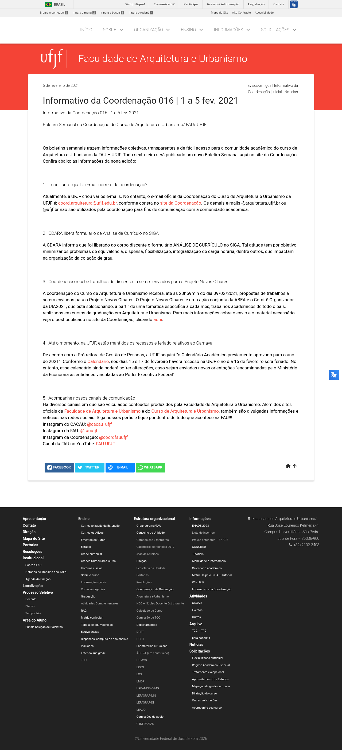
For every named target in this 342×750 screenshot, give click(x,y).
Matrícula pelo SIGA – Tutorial (212, 575)
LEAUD (141, 710)
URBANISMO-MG (148, 688)
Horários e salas (92, 568)
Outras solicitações (205, 700)
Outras (196, 617)
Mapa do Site (219, 12)
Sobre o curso (90, 575)
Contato (29, 525)
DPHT (140, 639)
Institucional (33, 558)
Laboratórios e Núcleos (152, 646)
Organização (148, 29)
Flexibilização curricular (207, 658)
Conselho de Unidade (151, 532)
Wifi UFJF (198, 582)
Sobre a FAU (33, 565)
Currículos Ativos (92, 532)
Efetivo (29, 606)
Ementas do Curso (93, 540)
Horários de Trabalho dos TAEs (45, 572)
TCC (84, 660)
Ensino (188, 29)
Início (86, 29)
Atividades (198, 596)
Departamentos (147, 625)
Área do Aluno (34, 620)
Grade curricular (91, 554)
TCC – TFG (199, 630)
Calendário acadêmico (207, 568)
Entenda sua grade (93, 653)
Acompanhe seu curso (207, 707)
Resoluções (32, 551)
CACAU (197, 603)
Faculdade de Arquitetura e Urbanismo (162, 58)
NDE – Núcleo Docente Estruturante (160, 603)
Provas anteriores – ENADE (210, 540)
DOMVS (142, 660)
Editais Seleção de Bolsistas (44, 627)
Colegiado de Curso (149, 610)
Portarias (30, 545)
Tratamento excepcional (208, 672)
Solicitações (275, 29)
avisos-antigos (259, 85)
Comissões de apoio (150, 716)
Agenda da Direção (37, 579)
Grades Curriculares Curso (98, 561)
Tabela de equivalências (97, 625)
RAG (84, 610)
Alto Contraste (241, 12)
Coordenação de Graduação (155, 589)
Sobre (109, 29)
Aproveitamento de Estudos (210, 679)
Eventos (197, 610)
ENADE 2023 (200, 526)
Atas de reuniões (148, 554)
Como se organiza (93, 589)
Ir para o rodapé (141, 12)
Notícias (291, 92)
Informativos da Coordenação (212, 589)
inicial (277, 92)
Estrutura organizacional (154, 519)
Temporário (33, 613)
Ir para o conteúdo (54, 12)
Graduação (88, 596)
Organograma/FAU (149, 526)
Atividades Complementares (99, 603)
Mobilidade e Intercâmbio (209, 561)
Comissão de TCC (148, 617)
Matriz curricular (92, 617)
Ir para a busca (112, 12)
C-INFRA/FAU (145, 724)
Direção (29, 532)
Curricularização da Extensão (100, 526)
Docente (30, 599)
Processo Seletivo (38, 592)
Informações (228, 29)
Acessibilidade (264, 12)
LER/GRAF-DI (145, 702)
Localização (33, 586)
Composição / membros (153, 540)
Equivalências (90, 632)
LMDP (141, 681)
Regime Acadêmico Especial (211, 665)
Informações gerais (94, 582)
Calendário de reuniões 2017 (155, 547)
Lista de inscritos (203, 532)
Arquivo (196, 624)
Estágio (86, 547)
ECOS (140, 667)
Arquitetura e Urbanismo (153, 596)
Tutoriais (198, 554)
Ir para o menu (84, 12)
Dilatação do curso (204, 693)
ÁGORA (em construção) (153, 653)
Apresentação (34, 519)
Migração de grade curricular (211, 686)
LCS (139, 674)
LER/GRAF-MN (146, 695)
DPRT (140, 632)
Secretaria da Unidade (151, 568)
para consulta (201, 638)
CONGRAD (199, 547)
